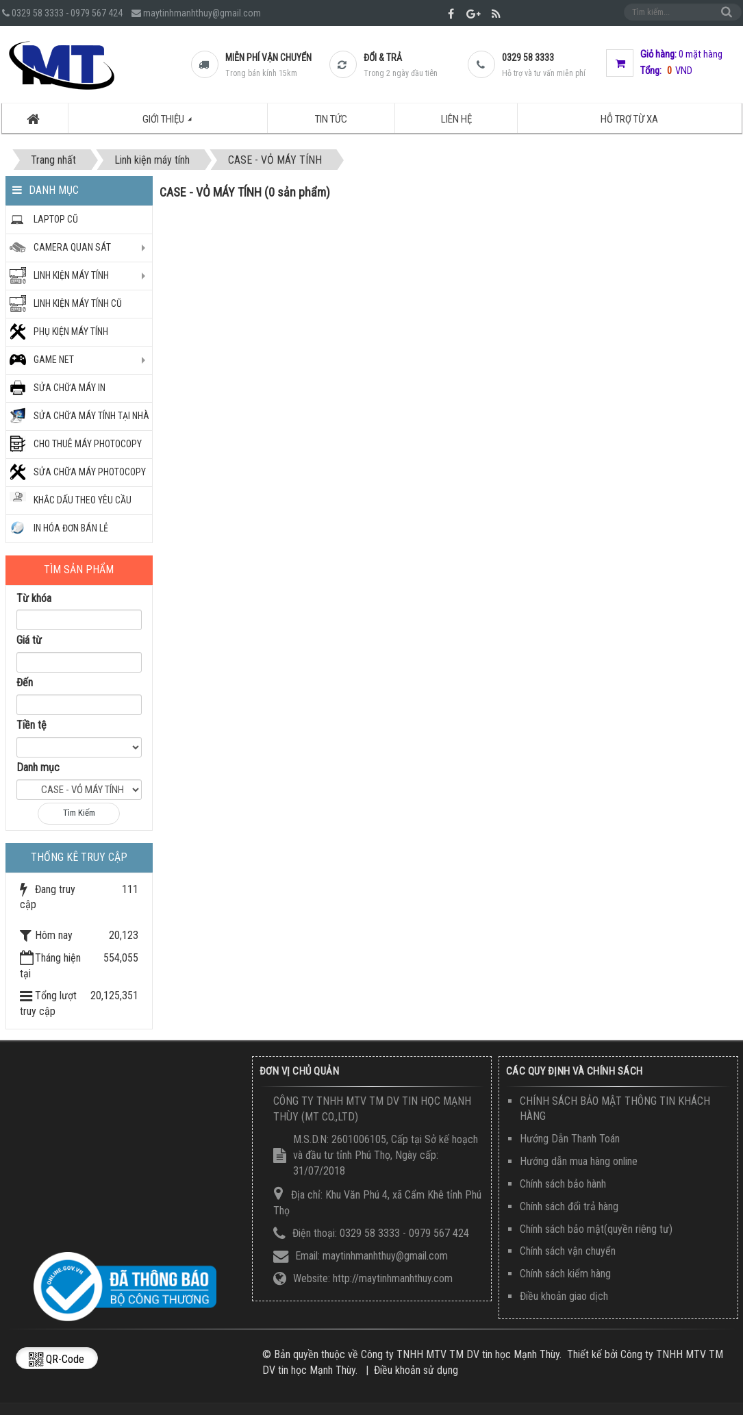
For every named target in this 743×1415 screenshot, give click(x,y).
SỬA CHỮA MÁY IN (69, 387)
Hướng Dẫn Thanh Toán (570, 1138)
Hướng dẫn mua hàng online (579, 1161)
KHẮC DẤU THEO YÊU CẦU (82, 499)
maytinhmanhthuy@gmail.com (202, 13)
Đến (24, 682)
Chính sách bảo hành (563, 1183)
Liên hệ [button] (456, 118)
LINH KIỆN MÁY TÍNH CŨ (78, 303)
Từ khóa (33, 598)
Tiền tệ (31, 724)
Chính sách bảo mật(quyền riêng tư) (596, 1229)
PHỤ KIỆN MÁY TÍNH (71, 331)
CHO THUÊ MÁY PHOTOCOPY (88, 443)
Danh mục (38, 767)
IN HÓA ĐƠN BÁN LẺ (71, 528)
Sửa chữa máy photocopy (90, 471)
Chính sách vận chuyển (568, 1250)
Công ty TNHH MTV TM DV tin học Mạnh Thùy (460, 1354)
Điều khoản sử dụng (416, 1370)
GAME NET (54, 359)
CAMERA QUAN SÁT (72, 247)
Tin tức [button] (331, 118)
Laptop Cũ (56, 219)
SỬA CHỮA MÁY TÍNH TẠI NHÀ (91, 415)
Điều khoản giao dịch (564, 1296)
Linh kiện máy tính (71, 275)
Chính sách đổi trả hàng (569, 1206)
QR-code (56, 1359)
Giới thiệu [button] (174, 122)
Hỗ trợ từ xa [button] (629, 118)
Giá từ (29, 640)
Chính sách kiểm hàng (565, 1273)
